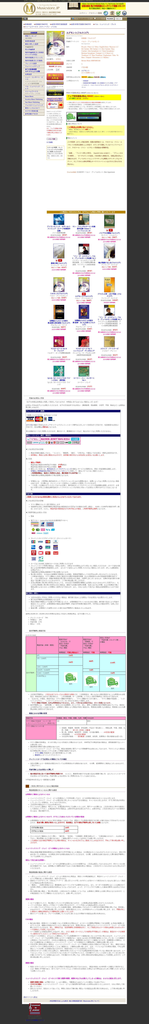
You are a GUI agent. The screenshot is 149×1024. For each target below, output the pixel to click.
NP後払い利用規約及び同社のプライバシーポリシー (50, 471)
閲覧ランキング (31, 36)
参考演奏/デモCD (31, 114)
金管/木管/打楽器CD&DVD (81, 24)
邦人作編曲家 (30, 49)
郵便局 (37, 755)
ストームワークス (31, 91)
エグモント (85, 70)
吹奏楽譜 (28, 24)
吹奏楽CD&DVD (42, 24)
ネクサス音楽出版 (31, 111)
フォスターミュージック (34, 105)
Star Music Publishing (32, 102)
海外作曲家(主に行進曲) (33, 60)
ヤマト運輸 (39, 753)
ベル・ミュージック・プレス (105, 24)
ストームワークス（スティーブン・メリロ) (41, 27)
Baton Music (29, 96)
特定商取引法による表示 (59, 1001)
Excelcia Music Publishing (34, 99)
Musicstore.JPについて (91, 1001)
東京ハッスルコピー (32, 108)
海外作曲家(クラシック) (33, 57)
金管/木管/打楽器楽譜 (59, 24)
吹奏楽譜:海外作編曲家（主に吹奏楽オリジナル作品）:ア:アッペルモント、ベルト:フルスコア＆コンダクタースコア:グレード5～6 (99, 85)
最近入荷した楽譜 (31, 44)
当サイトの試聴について (35, 1020)
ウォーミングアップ (32, 66)
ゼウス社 (29, 425)
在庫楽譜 (28, 74)
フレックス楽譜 (31, 63)
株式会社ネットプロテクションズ (59, 469)
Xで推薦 (50, 142)
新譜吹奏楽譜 (30, 41)
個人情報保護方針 (75, 1001)
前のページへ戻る (30, 997)
